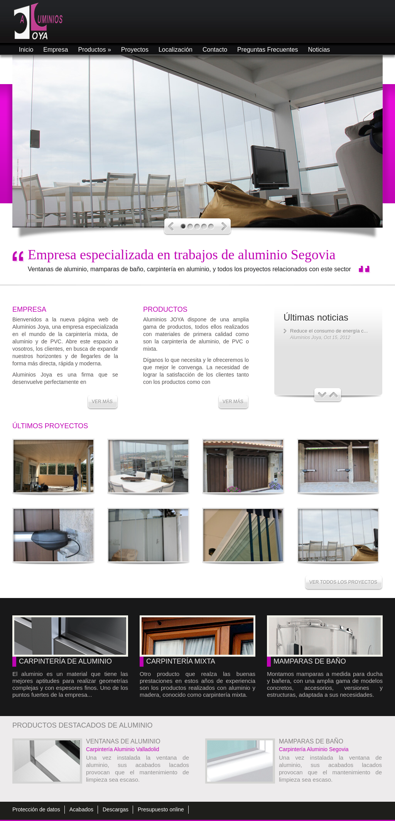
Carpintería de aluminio (65, 661)
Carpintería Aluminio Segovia (314, 749)
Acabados (81, 809)
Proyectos (135, 49)
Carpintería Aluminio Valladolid (122, 749)
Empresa (55, 49)
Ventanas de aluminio (123, 741)
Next (224, 226)
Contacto (215, 49)
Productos (94, 49)
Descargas (115, 809)
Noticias (319, 49)
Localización (175, 49)
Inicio (26, 49)
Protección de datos (36, 809)
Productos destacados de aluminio (82, 725)
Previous (171, 226)
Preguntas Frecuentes (267, 49)
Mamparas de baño (309, 661)
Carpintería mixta (180, 661)
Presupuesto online (161, 809)
